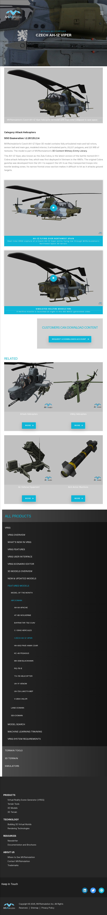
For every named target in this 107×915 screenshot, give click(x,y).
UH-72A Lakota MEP (23, 692)
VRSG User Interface (20, 557)
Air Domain (16, 601)
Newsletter (13, 841)
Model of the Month (22, 593)
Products (21, 516)
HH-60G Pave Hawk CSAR (26, 646)
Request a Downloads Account (69, 339)
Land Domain (17, 708)
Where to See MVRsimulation (21, 857)
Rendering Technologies (19, 829)
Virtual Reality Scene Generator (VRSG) (26, 800)
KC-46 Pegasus (21, 653)
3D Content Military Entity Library (69, 151)
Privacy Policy (47, 908)
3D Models (13, 808)
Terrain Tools (14, 751)
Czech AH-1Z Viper (23, 638)
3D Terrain (11, 758)
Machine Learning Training (25, 732)
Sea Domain (17, 716)
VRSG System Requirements (24, 739)
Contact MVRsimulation (19, 861)
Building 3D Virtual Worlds (19, 825)
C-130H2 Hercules (23, 631)
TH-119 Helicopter (23, 676)
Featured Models (18, 586)
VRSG (7, 528)
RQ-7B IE (18, 669)
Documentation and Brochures (22, 845)
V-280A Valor (20, 699)
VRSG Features (16, 549)
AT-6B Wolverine (22, 615)
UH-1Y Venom (20, 684)
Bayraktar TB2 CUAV (24, 623)
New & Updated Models (22, 579)
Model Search (16, 724)
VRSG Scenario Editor (21, 564)
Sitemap (34, 908)
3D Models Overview (20, 571)
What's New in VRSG (19, 542)
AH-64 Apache (21, 608)
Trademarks (13, 866)
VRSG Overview (16, 535)
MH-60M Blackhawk (23, 661)
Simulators (12, 766)
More (28, 425)
